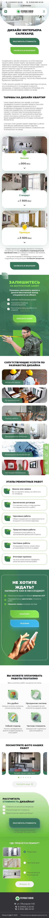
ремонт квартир (8, 69)
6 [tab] (30, 777)
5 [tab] (28, 777)
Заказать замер (25, 319)
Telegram (24, 623)
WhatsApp (27, 5)
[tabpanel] (24, 763)
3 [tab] (23, 777)
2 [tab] (21, 777)
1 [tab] (18, 777)
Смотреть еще (23, 784)
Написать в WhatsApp (24, 50)
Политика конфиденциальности (34, 915)
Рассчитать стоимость (24, 41)
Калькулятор (5, 11)
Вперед (23, 884)
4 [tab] (25, 777)
